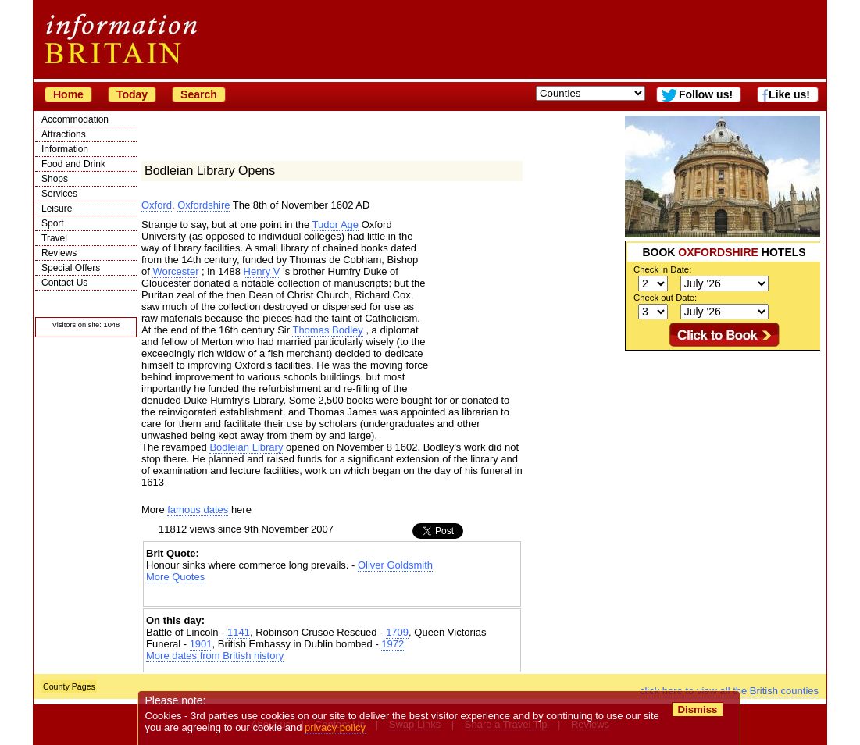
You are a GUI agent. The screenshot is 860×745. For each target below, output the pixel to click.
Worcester (175, 271)
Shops (54, 178)
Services (59, 193)
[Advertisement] (722, 448)
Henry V (262, 271)
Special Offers (70, 267)
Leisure (56, 208)
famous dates (197, 509)
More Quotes (175, 577)
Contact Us (64, 282)
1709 (397, 632)
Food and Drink (73, 164)
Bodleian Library (246, 447)
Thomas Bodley (327, 330)
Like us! (789, 94)
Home (68, 94)
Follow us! (706, 94)
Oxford (156, 205)
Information (64, 149)
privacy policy (335, 727)
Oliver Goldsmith (395, 565)
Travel (54, 238)
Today (132, 94)
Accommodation (75, 119)
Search (198, 94)
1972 (392, 644)
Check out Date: (665, 297)
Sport (52, 223)
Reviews (59, 253)
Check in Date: (662, 269)
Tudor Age (335, 224)
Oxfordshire (203, 205)
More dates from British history (215, 655)
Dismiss (697, 709)
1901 (201, 644)
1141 (238, 632)
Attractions (63, 134)
